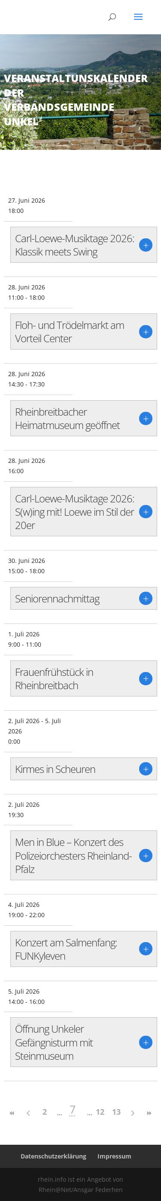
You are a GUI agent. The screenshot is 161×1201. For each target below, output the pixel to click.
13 (116, 1112)
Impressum (114, 1156)
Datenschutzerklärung (53, 1156)
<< (12, 1113)
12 (100, 1112)
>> (149, 1113)
